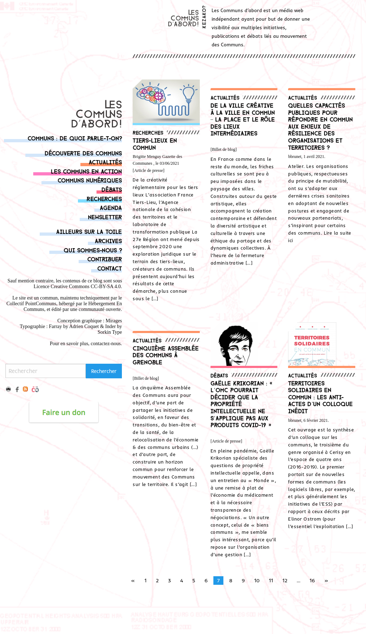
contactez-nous (106, 343)
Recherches (104, 198)
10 (256, 580)
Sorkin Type (110, 332)
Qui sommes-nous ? (93, 250)
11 (271, 580)
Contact (109, 268)
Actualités (105, 162)
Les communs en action (86, 171)
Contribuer (104, 259)
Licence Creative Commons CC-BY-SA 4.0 (77, 286)
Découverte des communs (83, 153)
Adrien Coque (83, 326)
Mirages (113, 320)
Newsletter (105, 217)
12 (284, 580)
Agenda (111, 207)
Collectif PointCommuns (31, 303)
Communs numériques (90, 180)
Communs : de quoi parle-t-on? (75, 138)
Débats (112, 189)
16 (312, 580)
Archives (108, 240)
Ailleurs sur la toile (89, 231)
